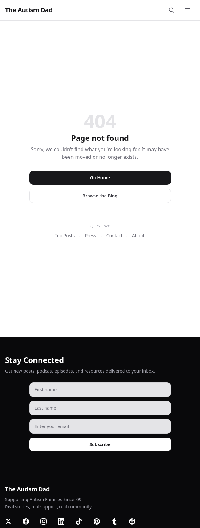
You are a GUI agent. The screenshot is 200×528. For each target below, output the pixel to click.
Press (90, 236)
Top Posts (65, 236)
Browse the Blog (100, 196)
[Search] (173, 10)
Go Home (100, 178)
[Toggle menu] (188, 10)
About (138, 236)
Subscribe (99, 444)
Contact (114, 236)
